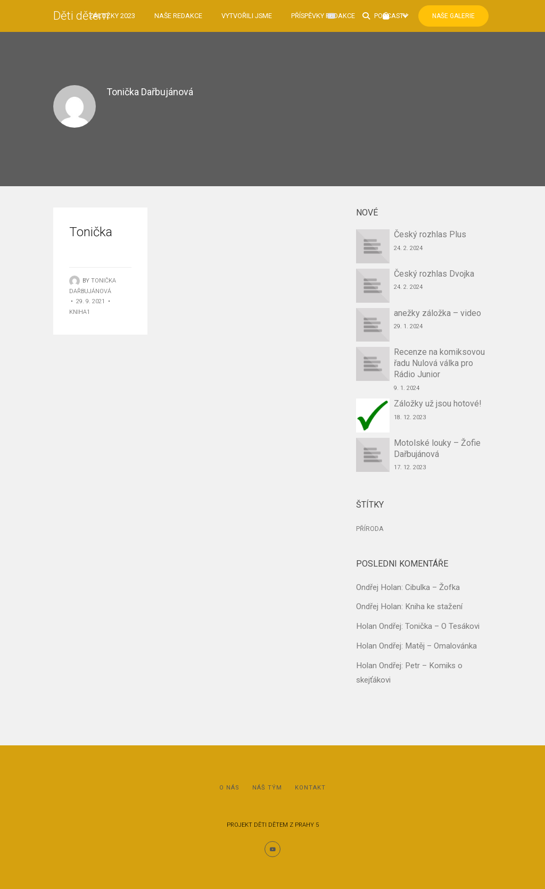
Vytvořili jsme (246, 16)
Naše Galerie (453, 16)
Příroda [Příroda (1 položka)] (369, 529)
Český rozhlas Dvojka (434, 274)
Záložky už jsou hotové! (438, 403)
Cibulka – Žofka (432, 587)
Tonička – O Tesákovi (442, 626)
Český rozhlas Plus (430, 234)
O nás (229, 787)
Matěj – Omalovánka (441, 646)
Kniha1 (79, 312)
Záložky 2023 (112, 16)
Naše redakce (178, 16)
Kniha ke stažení (434, 606)
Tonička (90, 232)
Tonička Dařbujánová (149, 91)
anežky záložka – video (437, 313)
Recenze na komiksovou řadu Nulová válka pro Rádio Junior (439, 363)
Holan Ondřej (378, 626)
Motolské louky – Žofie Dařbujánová (437, 448)
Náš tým (267, 787)
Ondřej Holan (378, 587)
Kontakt (310, 787)
